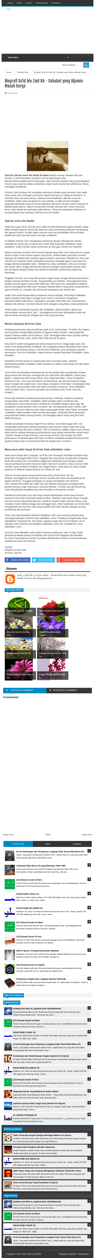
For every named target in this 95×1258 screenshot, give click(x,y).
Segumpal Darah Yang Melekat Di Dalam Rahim (36, 1091)
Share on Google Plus (70, 559)
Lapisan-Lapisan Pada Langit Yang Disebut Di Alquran (39, 1103)
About (19, 3)
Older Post (87, 834)
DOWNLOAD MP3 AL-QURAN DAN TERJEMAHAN (37, 1008)
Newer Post (8, 834)
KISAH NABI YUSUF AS (24, 1032)
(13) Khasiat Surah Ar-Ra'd (26, 1079)
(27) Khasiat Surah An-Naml (26, 1020)
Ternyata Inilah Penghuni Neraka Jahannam (34, 1147)
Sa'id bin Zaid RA (13, 553)
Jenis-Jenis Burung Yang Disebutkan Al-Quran (35, 1182)
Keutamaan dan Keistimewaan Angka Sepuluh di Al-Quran (41, 1056)
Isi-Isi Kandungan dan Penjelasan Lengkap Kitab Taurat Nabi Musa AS (47, 1044)
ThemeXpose (83, 1254)
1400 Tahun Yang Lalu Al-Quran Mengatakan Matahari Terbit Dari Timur (47, 1171)
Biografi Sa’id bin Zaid (15, 550)
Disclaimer (56, 3)
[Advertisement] (61, 30)
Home (10, 3)
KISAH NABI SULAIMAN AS (26, 1068)
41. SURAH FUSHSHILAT (25, 1115)
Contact (29, 3)
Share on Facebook (17, 559)
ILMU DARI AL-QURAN (31, 1254)
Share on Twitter (42, 559)
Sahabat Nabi (12, 93)
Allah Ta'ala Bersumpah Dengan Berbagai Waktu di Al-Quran (42, 1135)
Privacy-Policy (42, 3)
